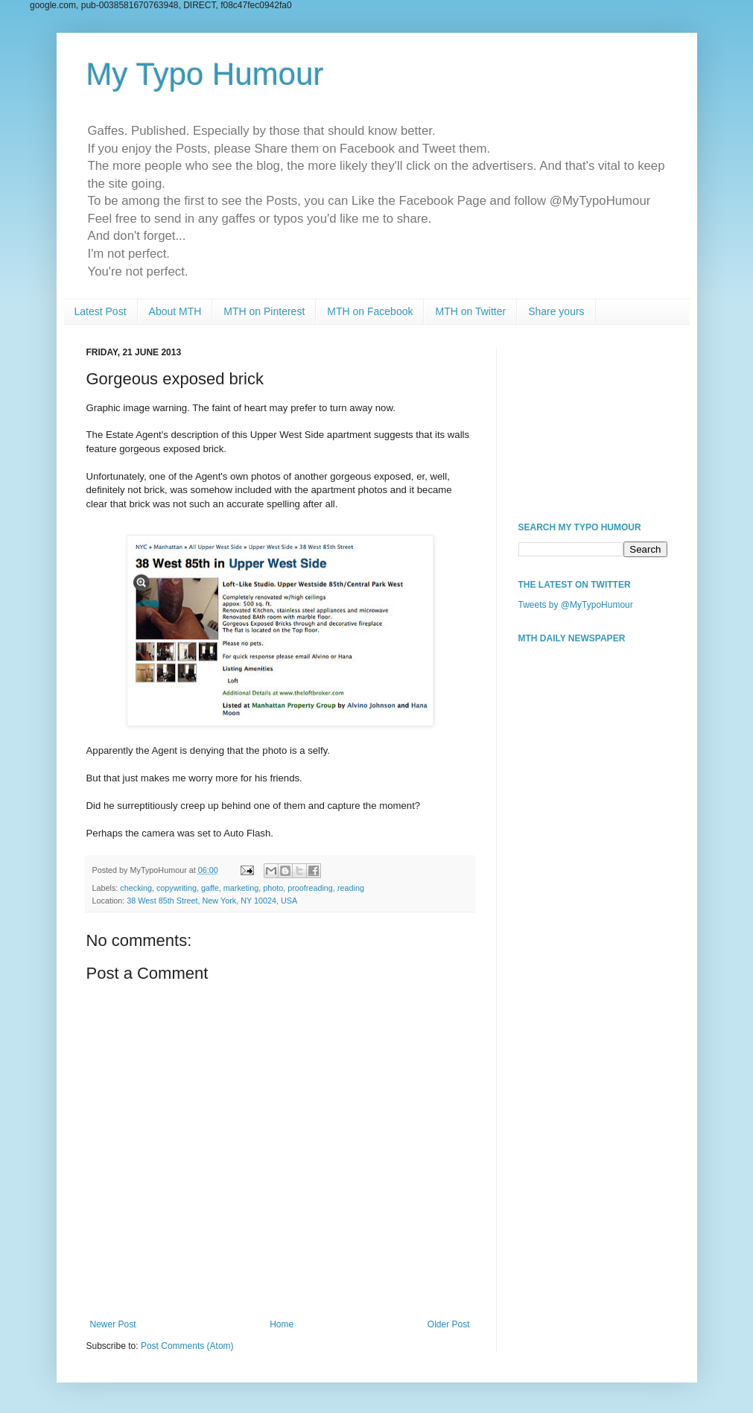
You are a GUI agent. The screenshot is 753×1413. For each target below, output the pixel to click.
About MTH (175, 311)
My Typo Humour (205, 74)
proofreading (310, 887)
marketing (240, 887)
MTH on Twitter (470, 311)
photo (273, 887)
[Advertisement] (592, 421)
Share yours (556, 311)
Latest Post (100, 311)
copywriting (176, 887)
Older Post (449, 1324)
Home (281, 1324)
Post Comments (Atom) (187, 1346)
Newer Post (113, 1324)
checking (136, 887)
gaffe (210, 887)
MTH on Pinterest (264, 311)
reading (350, 887)
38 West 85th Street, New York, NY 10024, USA (212, 900)
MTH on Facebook (370, 311)
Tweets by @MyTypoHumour (575, 605)
